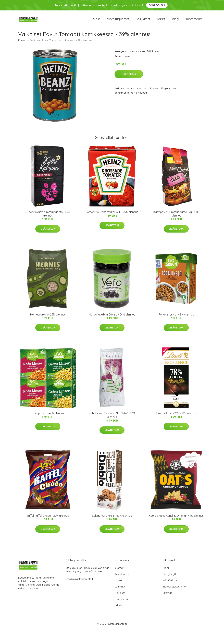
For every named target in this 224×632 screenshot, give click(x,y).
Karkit (161, 20)
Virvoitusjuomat (118, 20)
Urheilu (118, 607)
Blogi (175, 20)
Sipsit (96, 20)
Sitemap (167, 595)
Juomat (119, 570)
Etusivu (22, 42)
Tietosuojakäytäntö (174, 589)
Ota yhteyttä (170, 576)
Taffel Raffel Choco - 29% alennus (48, 518)
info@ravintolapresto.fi (80, 581)
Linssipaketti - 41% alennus (48, 415)
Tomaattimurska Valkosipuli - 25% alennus (112, 214)
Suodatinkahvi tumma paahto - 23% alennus (48, 216)
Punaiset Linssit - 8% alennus (176, 317)
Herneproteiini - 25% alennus (48, 317)
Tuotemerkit (194, 20)
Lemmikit (120, 589)
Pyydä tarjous (157, 5)
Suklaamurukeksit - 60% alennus (112, 518)
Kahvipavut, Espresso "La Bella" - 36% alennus (112, 417)
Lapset (119, 582)
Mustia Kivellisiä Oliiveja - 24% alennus (112, 317)
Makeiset (120, 595)
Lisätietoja (128, 76)
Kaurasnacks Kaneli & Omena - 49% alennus (176, 518)
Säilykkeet (143, 20)
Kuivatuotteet (138, 53)
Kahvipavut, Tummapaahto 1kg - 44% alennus (176, 216)
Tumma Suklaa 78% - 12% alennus (176, 415)
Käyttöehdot (170, 582)
